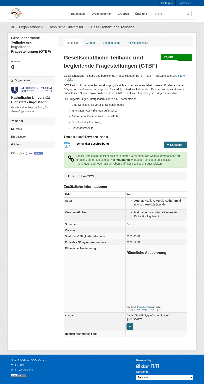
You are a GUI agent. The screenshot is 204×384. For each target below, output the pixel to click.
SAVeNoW (87, 176)
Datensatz (73, 42)
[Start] (12, 27)
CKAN (142, 366)
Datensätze (78, 13)
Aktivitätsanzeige (138, 42)
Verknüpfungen (112, 42)
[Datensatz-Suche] (172, 14)
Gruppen (123, 13)
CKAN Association (22, 370)
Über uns (141, 13)
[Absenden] (188, 13)
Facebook (18, 136)
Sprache (141, 371)
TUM (152, 366)
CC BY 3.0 (152, 310)
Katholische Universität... (67, 27)
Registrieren (184, 3)
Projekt (168, 57)
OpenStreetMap (144, 307)
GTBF (71, 176)
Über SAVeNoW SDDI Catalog (29, 360)
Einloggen (167, 3)
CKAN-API (17, 365)
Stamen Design (140, 310)
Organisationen (102, 13)
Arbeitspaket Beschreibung (91, 143)
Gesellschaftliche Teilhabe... (114, 27)
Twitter (16, 128)
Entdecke (175, 144)
